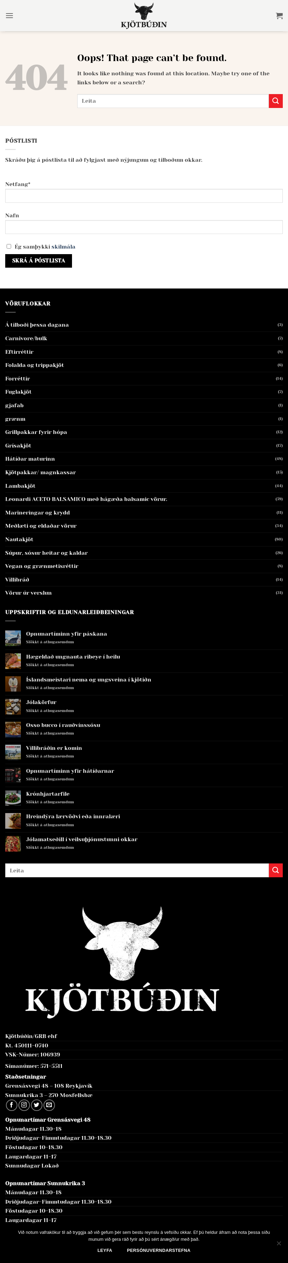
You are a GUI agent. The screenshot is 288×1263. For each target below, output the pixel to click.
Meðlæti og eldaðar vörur (41, 525)
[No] (278, 1245)
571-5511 (51, 1066)
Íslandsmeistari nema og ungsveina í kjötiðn (88, 679)
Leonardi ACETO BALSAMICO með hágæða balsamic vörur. (86, 499)
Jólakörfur (41, 702)
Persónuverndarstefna (159, 1250)
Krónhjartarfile (48, 794)
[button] (9, 15)
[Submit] (276, 101)
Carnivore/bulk (26, 338)
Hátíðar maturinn (30, 458)
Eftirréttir (19, 352)
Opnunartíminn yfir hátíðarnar (70, 771)
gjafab (14, 405)
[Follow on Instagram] (24, 1105)
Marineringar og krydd (37, 512)
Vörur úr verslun (28, 592)
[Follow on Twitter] (36, 1105)
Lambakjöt (20, 486)
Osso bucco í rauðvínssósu (63, 725)
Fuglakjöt (18, 391)
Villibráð (17, 579)
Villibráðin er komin (54, 748)
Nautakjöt (19, 539)
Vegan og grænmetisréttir (41, 566)
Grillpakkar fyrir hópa (36, 432)
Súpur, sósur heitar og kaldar (46, 553)
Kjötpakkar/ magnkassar (40, 472)
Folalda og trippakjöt (34, 365)
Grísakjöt (18, 445)
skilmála (63, 246)
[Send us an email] (49, 1105)
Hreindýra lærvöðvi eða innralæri (73, 816)
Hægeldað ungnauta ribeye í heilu (73, 656)
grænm (15, 419)
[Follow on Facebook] (11, 1105)
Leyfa (104, 1250)
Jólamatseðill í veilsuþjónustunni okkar (81, 839)
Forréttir (17, 378)
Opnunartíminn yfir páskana (66, 633)
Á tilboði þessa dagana (37, 324)
